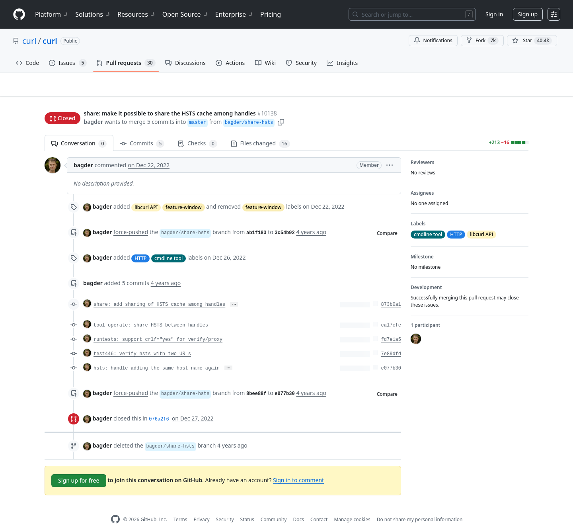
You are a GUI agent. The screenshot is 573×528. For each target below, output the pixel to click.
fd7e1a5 (391, 327)
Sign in (494, 14)
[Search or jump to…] (412, 14)
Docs (298, 507)
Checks (197, 131)
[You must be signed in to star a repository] (532, 40)
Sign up (528, 14)
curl (29, 40)
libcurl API (146, 194)
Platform (52, 14)
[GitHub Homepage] (115, 507)
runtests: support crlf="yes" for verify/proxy (158, 327)
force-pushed (130, 219)
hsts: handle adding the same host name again (157, 356)
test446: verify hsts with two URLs (142, 341)
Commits (142, 131)
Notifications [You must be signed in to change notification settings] (433, 40)
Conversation (79, 131)
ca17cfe (391, 313)
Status (247, 507)
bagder (93, 106)
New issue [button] (503, 89)
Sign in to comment (298, 467)
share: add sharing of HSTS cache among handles (159, 292)
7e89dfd (391, 341)
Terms (180, 507)
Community (274, 507)
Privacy (202, 507)
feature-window (183, 194)
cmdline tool (168, 245)
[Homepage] (19, 14)
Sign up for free (78, 468)
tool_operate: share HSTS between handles (151, 313)
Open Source (185, 14)
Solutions (93, 14)
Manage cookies (352, 507)
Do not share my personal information (420, 507)
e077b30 (391, 356)
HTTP (140, 245)
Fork (482, 41)
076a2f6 (159, 407)
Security (225, 507)
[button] (281, 106)
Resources (136, 14)
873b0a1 (391, 292)
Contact (318, 507)
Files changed (260, 131)
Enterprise (234, 14)
